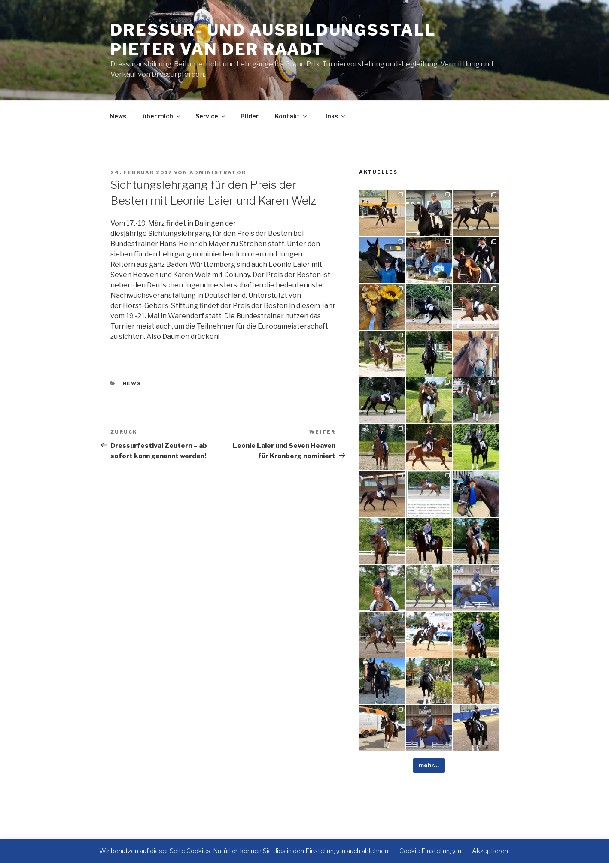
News (118, 116)
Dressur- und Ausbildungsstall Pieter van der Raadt (273, 40)
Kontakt (291, 116)
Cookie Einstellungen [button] (430, 851)
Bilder (250, 116)
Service (210, 116)
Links (334, 116)
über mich (162, 116)
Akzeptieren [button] (490, 851)
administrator (217, 172)
